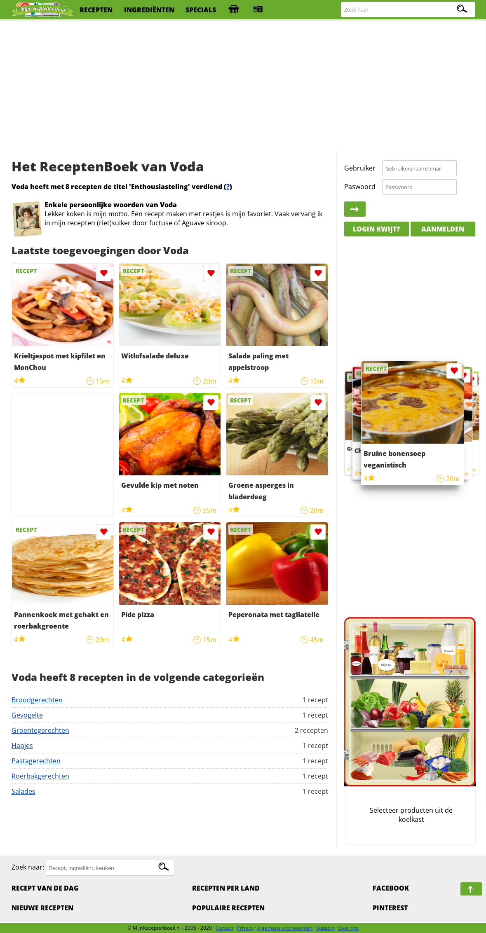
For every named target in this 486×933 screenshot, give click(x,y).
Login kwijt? (376, 229)
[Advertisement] (243, 86)
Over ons (348, 927)
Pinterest (390, 907)
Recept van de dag (45, 888)
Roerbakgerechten (40, 776)
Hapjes (22, 745)
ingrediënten (149, 9)
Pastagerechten (36, 760)
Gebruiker (360, 168)
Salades (23, 791)
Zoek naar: (28, 867)
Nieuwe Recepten (42, 907)
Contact (224, 927)
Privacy (245, 927)
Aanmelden (442, 229)
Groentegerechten (40, 730)
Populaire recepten (228, 907)
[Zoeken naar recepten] (408, 10)
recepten (96, 9)
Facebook (391, 888)
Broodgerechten (37, 699)
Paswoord (360, 186)
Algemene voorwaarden (284, 927)
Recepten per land (226, 888)
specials (200, 9)
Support (325, 927)
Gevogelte (27, 715)
